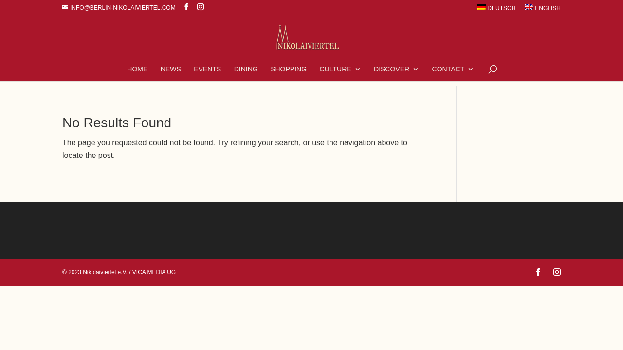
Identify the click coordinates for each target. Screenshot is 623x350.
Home (137, 69)
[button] (21, 328)
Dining (246, 69)
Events (207, 69)
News (171, 69)
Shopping (289, 69)
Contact (448, 69)
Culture (335, 69)
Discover (391, 69)
